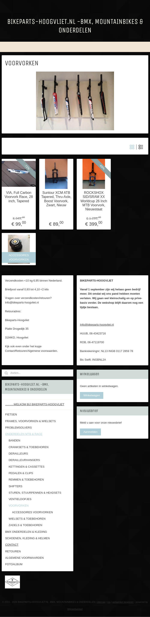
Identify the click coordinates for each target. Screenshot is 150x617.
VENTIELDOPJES (20, 499)
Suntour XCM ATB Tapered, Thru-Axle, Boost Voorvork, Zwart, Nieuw (56, 199)
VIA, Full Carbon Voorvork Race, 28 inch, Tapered (19, 197)
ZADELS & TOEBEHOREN (25, 525)
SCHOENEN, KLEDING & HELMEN (27, 538)
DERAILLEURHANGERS (24, 460)
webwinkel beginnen (123, 602)
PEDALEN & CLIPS (21, 473)
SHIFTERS (15, 486)
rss (108, 602)
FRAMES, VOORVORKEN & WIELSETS (30, 421)
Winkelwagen (91, 395)
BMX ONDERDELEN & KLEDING (26, 531)
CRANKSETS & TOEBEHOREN (28, 447)
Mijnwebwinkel (75, 609)
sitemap (101, 602)
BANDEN (14, 440)
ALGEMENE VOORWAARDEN (24, 557)
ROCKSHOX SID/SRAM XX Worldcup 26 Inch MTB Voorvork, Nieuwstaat (93, 201)
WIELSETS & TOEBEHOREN (27, 518)
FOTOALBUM (13, 564)
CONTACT (11, 544)
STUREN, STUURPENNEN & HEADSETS (35, 492)
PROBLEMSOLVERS (18, 427)
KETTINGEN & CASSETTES (27, 466)
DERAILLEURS (18, 453)
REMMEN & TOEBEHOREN (26, 479)
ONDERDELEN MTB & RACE (23, 434)
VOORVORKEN (18, 505)
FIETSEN (11, 414)
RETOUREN (13, 551)
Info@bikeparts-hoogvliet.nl (97, 324)
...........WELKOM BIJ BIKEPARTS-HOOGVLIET (34, 404)
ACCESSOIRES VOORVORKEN (32, 512)
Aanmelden (90, 431)
